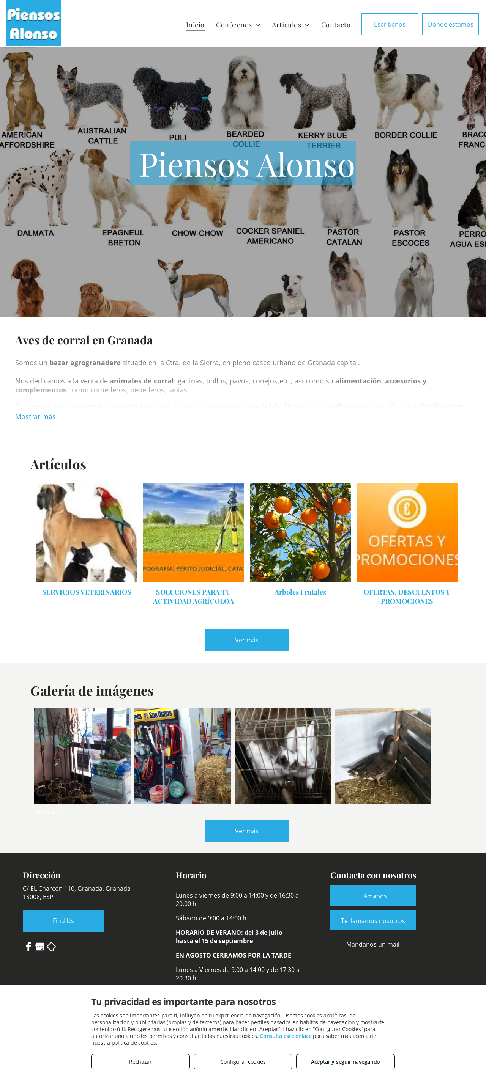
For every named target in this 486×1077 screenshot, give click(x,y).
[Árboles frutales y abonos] (82, 756)
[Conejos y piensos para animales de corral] (283, 756)
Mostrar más (35, 416)
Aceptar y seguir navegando (345, 1061)
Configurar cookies (243, 1061)
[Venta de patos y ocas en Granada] (383, 756)
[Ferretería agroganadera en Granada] (182, 756)
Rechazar (140, 1061)
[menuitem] (195, 24)
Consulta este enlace (285, 1035)
